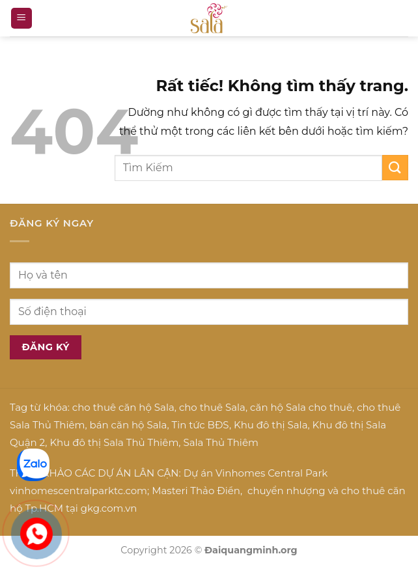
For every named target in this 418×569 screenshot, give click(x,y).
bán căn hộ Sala (128, 425)
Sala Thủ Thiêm (220, 442)
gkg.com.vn (109, 508)
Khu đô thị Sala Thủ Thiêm (113, 442)
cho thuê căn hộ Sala (123, 407)
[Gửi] (395, 167)
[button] (21, 18)
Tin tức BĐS (200, 425)
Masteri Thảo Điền (196, 490)
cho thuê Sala (212, 407)
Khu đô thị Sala (270, 425)
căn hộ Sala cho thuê (301, 407)
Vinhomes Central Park (271, 473)
